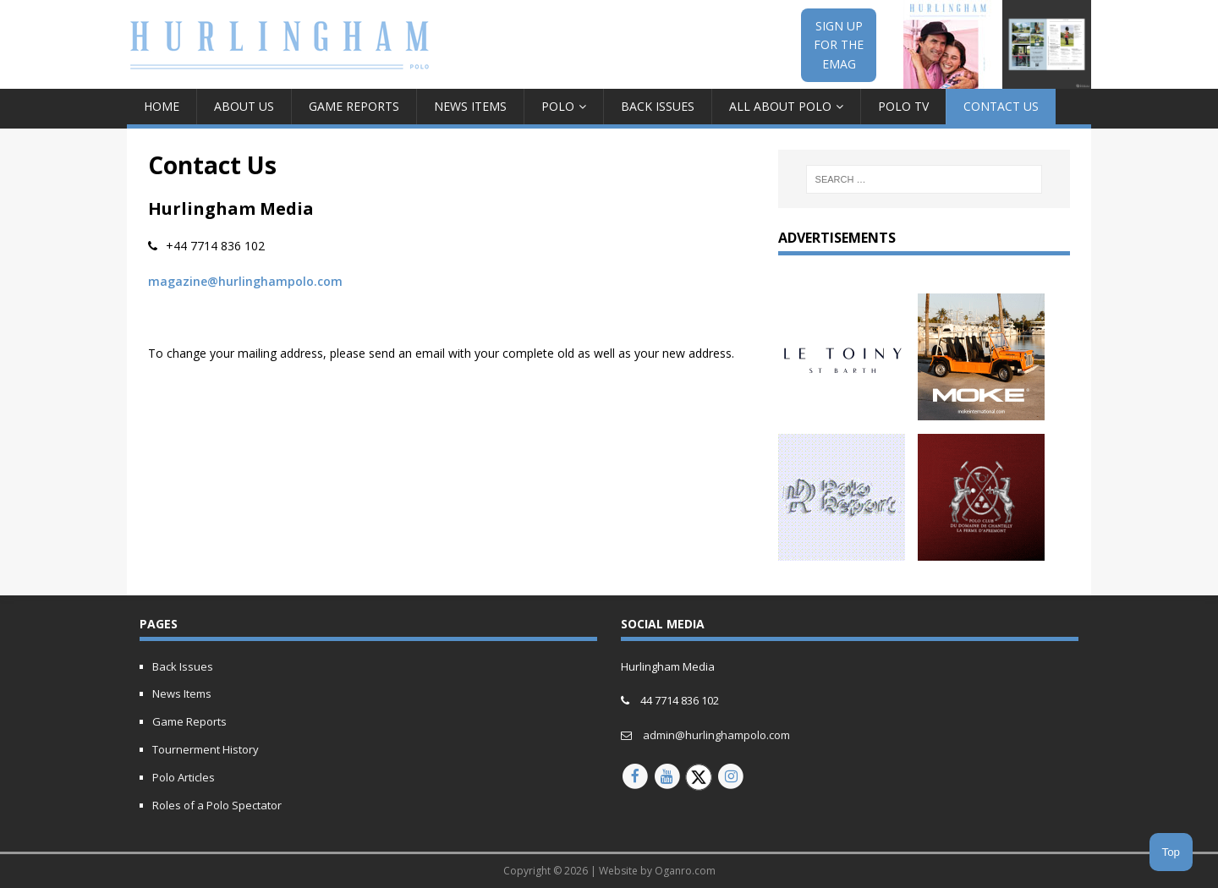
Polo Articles (183, 777)
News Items (470, 106)
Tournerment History (205, 749)
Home (161, 106)
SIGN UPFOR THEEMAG (839, 45)
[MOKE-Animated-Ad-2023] (981, 410)
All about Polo (780, 106)
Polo (557, 106)
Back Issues (657, 106)
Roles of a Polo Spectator (217, 805)
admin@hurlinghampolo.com (716, 735)
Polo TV (903, 106)
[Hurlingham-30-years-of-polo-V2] (981, 551)
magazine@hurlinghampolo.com (245, 281)
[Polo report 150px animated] (841, 551)
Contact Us (1001, 106)
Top (1171, 852)
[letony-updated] (841, 410)
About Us (244, 106)
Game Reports (354, 106)
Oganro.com (685, 870)
